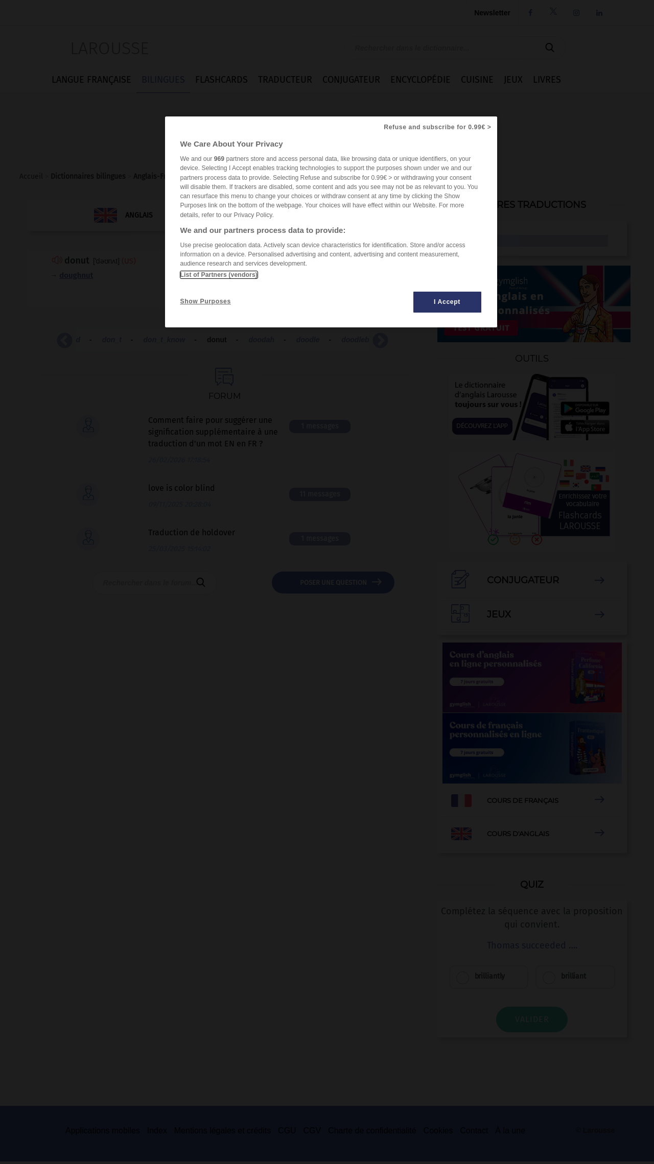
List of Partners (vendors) (219, 274)
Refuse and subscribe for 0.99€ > (437, 127)
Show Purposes (205, 301)
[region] (331, 221)
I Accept (447, 301)
